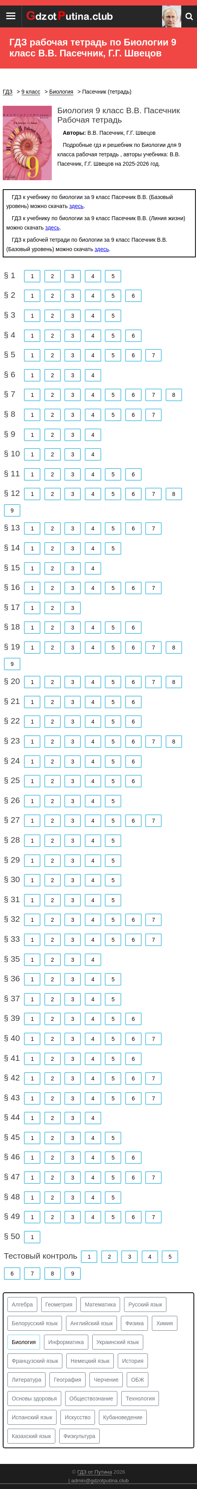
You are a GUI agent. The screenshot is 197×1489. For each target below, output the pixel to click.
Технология (140, 1398)
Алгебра (22, 1304)
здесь (76, 206)
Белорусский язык (35, 1323)
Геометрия (59, 1304)
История (132, 1361)
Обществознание (91, 1398)
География (67, 1380)
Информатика (66, 1342)
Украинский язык (118, 1342)
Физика (134, 1323)
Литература (26, 1380)
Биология (24, 1342)
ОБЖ (137, 1380)
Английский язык (91, 1323)
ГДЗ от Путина (94, 1472)
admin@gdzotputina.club (100, 1481)
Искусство (78, 1417)
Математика (100, 1304)
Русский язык (145, 1304)
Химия (164, 1323)
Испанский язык (32, 1417)
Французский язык (35, 1361)
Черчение (106, 1380)
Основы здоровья (34, 1398)
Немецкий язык (90, 1361)
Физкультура (79, 1436)
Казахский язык (31, 1436)
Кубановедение (122, 1417)
